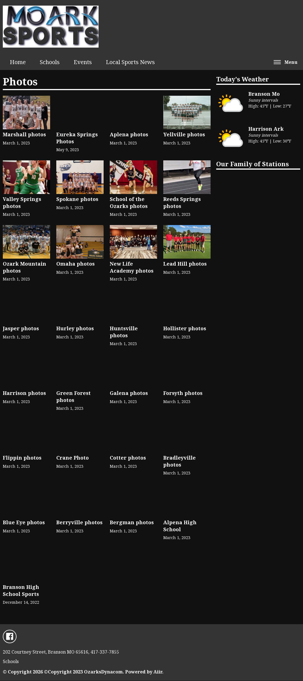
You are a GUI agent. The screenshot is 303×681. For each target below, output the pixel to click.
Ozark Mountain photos (26, 249)
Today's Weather (242, 79)
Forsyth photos (182, 375)
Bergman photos (132, 505)
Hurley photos (75, 311)
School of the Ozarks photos (133, 184)
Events (83, 62)
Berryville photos (79, 505)
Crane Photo (73, 440)
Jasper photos (21, 311)
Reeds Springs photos (187, 184)
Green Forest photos (73, 378)
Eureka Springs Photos (77, 120)
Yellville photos (187, 117)
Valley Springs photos (26, 184)
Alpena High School (180, 508)
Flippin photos (22, 440)
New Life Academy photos (133, 249)
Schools (50, 62)
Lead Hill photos (187, 246)
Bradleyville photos (180, 443)
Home (18, 62)
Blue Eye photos (24, 505)
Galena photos (129, 375)
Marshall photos (26, 117)
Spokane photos (80, 181)
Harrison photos (24, 375)
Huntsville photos (126, 314)
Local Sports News (130, 62)
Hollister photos (184, 311)
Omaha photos (80, 246)
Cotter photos (128, 440)
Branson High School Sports (21, 572)
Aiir (157, 672)
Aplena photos (129, 117)
